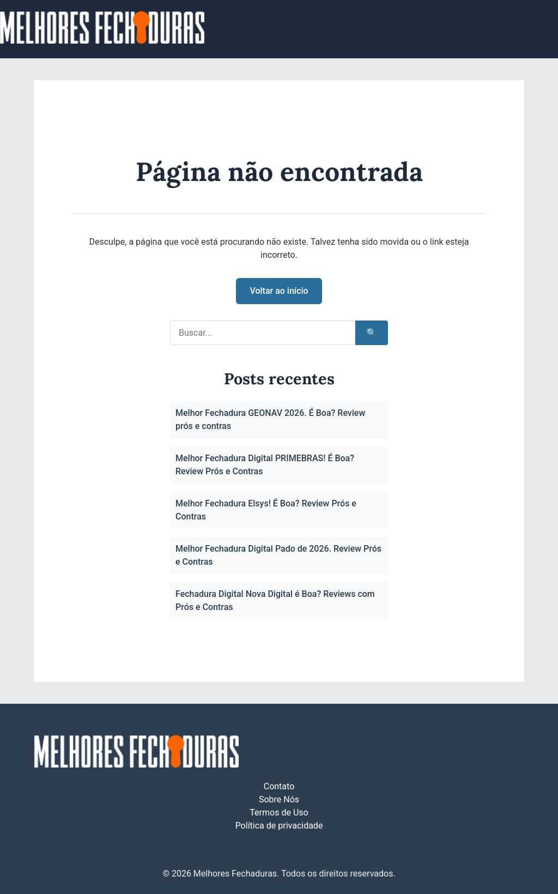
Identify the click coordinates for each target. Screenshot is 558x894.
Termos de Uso (279, 812)
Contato (279, 786)
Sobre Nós (279, 799)
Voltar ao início (279, 291)
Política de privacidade (279, 825)
